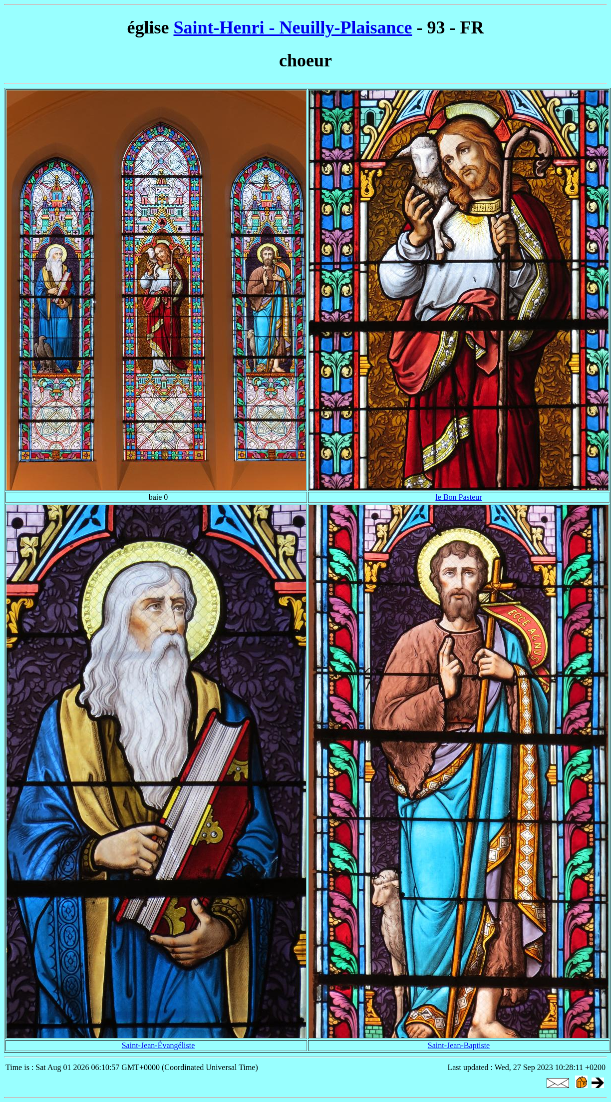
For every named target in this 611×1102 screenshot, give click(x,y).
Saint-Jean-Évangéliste (158, 1045)
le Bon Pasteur (458, 497)
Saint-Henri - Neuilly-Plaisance (293, 27)
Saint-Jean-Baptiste (459, 1045)
